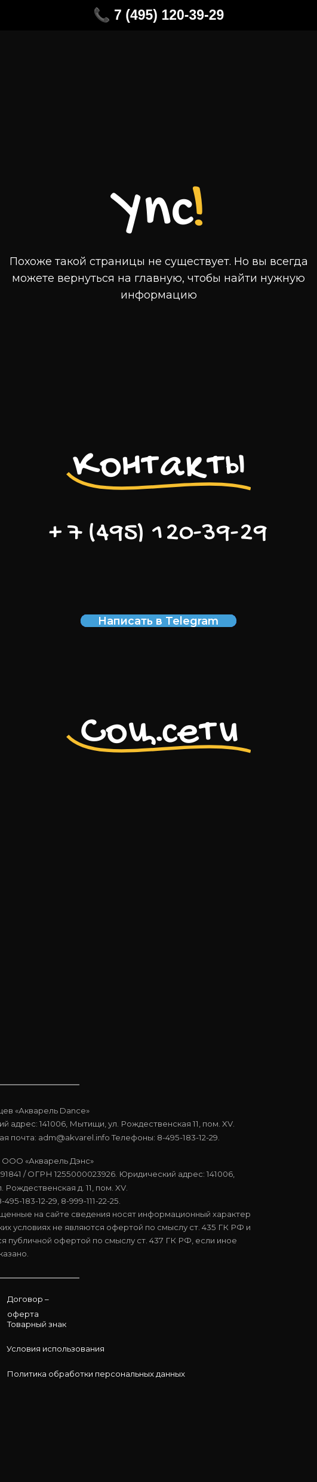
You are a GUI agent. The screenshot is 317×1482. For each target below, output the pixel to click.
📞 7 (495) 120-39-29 (158, 15)
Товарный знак (36, 1324)
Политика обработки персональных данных (96, 1373)
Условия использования (55, 1348)
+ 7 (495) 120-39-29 (158, 533)
